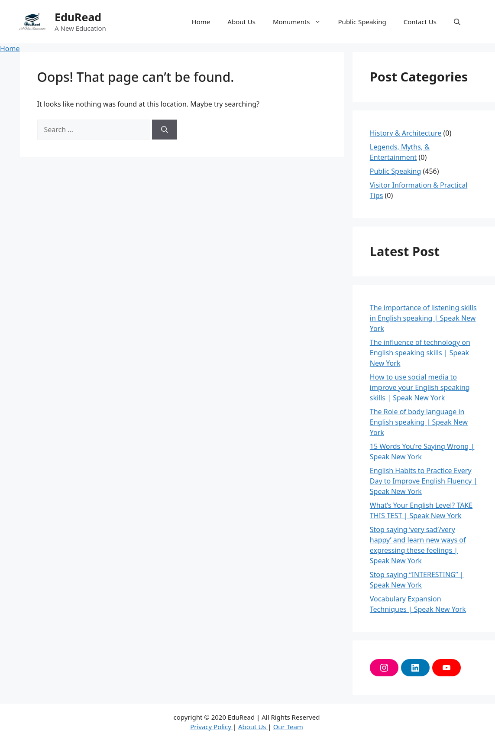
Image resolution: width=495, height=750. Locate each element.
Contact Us (420, 21)
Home (201, 21)
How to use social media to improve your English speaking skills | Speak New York (420, 387)
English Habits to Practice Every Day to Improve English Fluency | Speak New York (423, 481)
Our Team (288, 726)
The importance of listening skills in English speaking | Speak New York (423, 318)
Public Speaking (362, 21)
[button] (457, 22)
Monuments (301, 22)
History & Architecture (406, 133)
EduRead (78, 17)
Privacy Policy (211, 726)
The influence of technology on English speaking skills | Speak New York (420, 353)
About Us (241, 21)
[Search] (164, 130)
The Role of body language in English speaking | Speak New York (419, 422)
